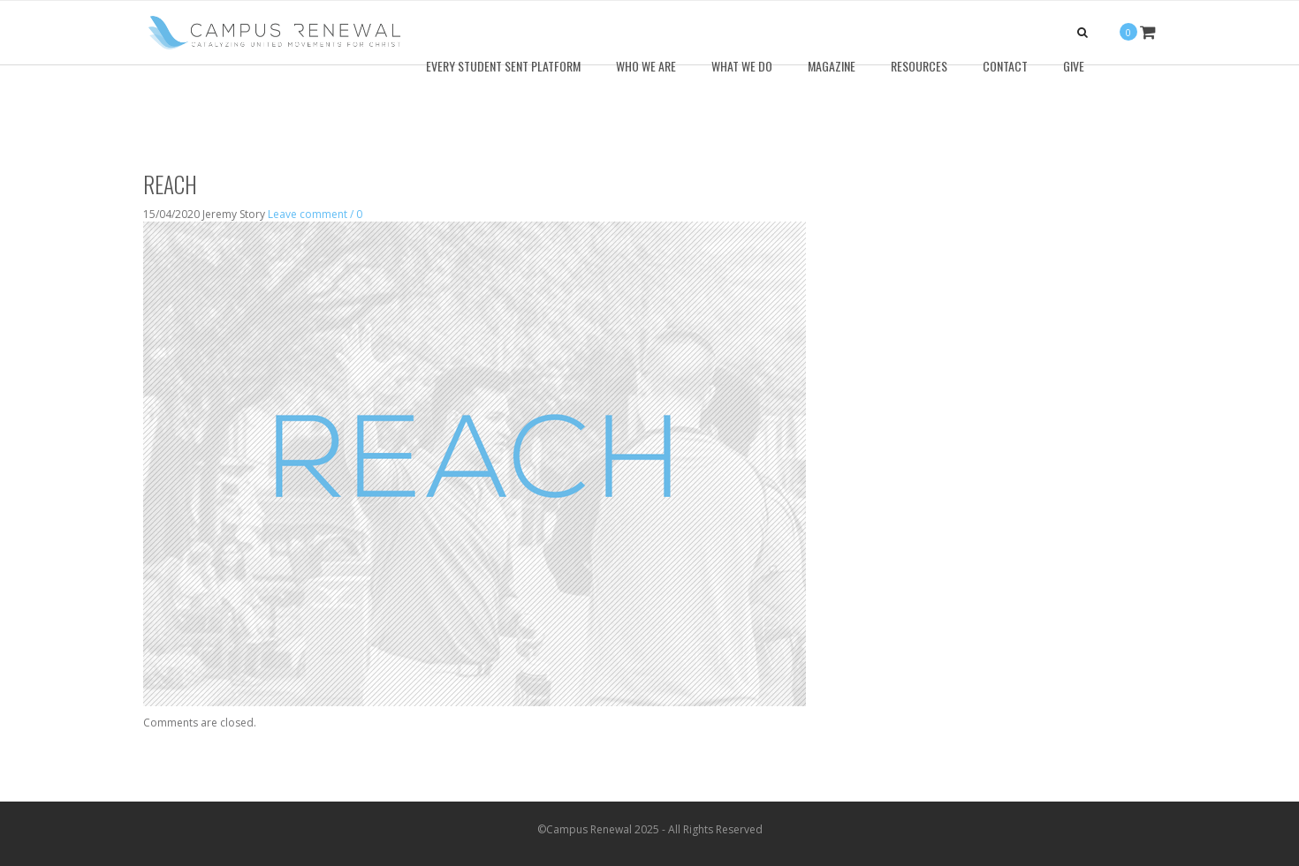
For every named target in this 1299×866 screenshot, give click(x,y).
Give (1073, 65)
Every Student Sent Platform (503, 65)
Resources (919, 65)
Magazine (831, 65)
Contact (1005, 65)
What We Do (741, 65)
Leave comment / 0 (315, 214)
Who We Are (646, 65)
